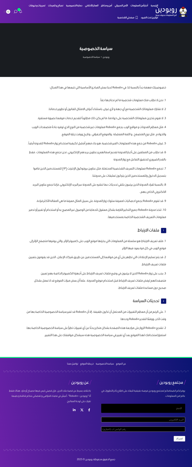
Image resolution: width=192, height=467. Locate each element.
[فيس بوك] (89, 410)
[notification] (20, 12)
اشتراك (179, 438)
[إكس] (82, 410)
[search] (15, 12)
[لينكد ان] (74, 410)
